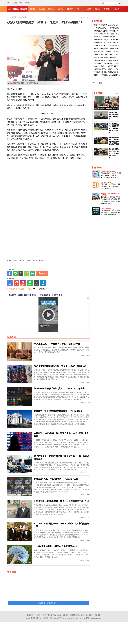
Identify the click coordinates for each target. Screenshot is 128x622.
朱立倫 (22, 260)
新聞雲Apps (28, 1)
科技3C (79, 9)
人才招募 (37, 615)
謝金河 (15, 260)
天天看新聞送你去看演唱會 (108, 171)
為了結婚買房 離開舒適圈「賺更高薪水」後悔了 (111, 54)
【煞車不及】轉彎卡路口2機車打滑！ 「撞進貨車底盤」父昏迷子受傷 (35, 295)
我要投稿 (30, 615)
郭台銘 (28, 260)
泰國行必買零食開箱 (106, 182)
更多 (117, 93)
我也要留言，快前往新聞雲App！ (48, 603)
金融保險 (60, 9)
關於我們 (45, 615)
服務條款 (73, 615)
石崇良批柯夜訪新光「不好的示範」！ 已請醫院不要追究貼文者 (114, 153)
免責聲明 (97, 615)
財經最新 (42, 9)
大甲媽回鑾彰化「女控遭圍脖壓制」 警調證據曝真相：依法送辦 (114, 128)
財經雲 (17, 9)
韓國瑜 (35, 260)
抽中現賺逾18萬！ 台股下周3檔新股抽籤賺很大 (110, 42)
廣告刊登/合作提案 (55, 615)
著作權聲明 (89, 615)
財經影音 (88, 9)
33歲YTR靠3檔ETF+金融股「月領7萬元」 (108, 25)
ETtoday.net (68, 618)
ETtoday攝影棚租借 (106, 208)
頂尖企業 (51, 9)
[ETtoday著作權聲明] (39, 289)
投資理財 (32, 9)
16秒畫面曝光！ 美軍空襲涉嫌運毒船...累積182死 (114, 116)
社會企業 (116, 9)
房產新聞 (107, 9)
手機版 (20, 1)
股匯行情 (70, 9)
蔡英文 (41, 260)
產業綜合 (98, 9)
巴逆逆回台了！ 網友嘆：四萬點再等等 (108, 51)
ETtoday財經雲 (97, 83)
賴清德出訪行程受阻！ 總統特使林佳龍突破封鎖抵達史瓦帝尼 (114, 141)
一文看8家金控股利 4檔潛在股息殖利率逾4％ (110, 28)
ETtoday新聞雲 (12, 1)
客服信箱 (65, 615)
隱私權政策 (80, 615)
